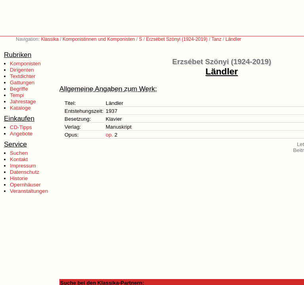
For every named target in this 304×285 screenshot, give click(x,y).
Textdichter (22, 76)
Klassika (50, 39)
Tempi (17, 95)
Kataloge (20, 108)
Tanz (216, 39)
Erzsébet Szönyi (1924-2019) (176, 39)
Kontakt (19, 159)
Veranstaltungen (29, 191)
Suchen (19, 153)
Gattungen (22, 83)
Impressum (23, 166)
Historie (19, 178)
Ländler (233, 39)
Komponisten (25, 63)
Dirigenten (22, 70)
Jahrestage (23, 101)
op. (109, 135)
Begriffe (19, 89)
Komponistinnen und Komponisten (99, 39)
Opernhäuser (25, 185)
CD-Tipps (21, 127)
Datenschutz (24, 172)
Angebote (21, 134)
